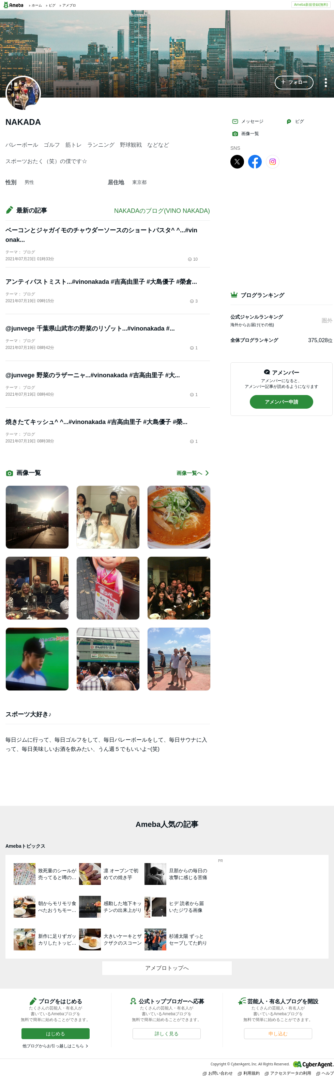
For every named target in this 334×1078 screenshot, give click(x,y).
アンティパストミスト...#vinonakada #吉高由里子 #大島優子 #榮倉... (101, 281)
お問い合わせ (218, 1073)
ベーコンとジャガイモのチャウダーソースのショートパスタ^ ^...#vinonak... (101, 235)
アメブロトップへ (167, 968)
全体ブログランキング (254, 340)
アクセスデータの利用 (288, 1073)
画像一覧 (245, 133)
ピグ (295, 121)
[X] (237, 161)
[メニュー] (326, 83)
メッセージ (247, 121)
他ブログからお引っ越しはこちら (53, 1046)
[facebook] (255, 161)
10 (193, 259)
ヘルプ (325, 1073)
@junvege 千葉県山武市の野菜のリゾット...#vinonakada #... (90, 328)
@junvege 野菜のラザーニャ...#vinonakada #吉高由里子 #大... (92, 375)
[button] (294, 82)
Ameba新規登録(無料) (311, 4)
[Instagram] (272, 161)
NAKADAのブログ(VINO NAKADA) (162, 210)
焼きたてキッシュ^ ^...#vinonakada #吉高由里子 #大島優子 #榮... (96, 422)
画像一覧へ (193, 473)
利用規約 (249, 1073)
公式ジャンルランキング (256, 317)
